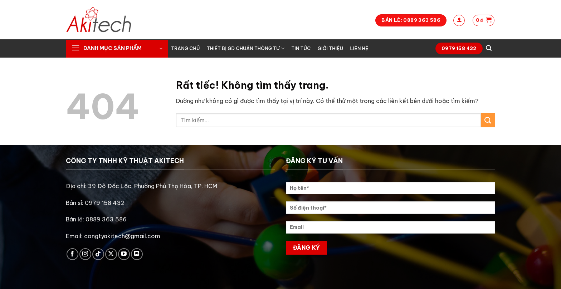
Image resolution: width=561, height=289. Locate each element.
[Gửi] (488, 120)
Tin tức (301, 48)
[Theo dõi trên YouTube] (124, 254)
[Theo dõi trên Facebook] (72, 254)
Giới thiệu (330, 48)
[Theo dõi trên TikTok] (98, 254)
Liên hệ (359, 48)
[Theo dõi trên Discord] (137, 254)
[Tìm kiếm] (489, 48)
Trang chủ (185, 48)
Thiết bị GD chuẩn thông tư (245, 48)
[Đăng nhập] (459, 20)
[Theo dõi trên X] (111, 254)
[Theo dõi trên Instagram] (85, 254)
